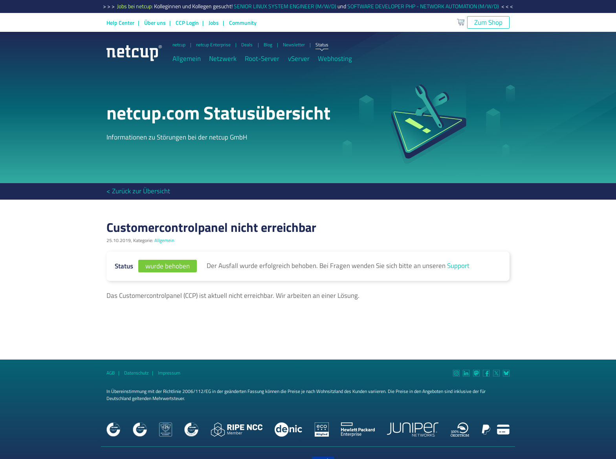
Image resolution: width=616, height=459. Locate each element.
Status (321, 45)
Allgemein (186, 59)
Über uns (155, 23)
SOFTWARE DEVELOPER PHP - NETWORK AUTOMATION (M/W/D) (423, 6)
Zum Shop (488, 22)
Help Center (120, 23)
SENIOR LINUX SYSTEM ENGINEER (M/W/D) (285, 6)
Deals (247, 45)
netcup (178, 45)
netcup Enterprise (213, 45)
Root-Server (262, 59)
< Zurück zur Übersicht (138, 191)
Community (243, 23)
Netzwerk (222, 59)
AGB (110, 372)
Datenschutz (136, 372)
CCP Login (187, 23)
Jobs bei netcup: (135, 6)
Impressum (169, 372)
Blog (268, 45)
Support (458, 266)
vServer (299, 59)
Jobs (214, 23)
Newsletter (294, 45)
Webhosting (335, 59)
